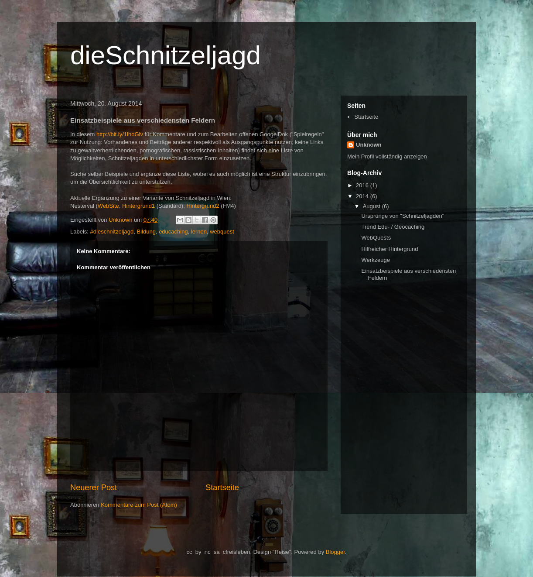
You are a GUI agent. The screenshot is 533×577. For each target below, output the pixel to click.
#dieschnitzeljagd (112, 231)
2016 (363, 185)
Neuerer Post (93, 487)
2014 (363, 196)
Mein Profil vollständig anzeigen (387, 156)
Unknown (369, 144)
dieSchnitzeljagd (165, 55)
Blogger (335, 552)
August (372, 206)
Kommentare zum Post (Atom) (139, 504)
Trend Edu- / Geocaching (392, 226)
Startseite (222, 487)
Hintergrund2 (202, 206)
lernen (199, 231)
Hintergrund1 (138, 206)
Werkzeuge (375, 260)
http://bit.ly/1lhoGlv (119, 134)
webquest (222, 231)
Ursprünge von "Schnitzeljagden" (402, 216)
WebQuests (376, 237)
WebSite (108, 206)
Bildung (146, 231)
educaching (173, 231)
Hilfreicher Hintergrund (389, 249)
